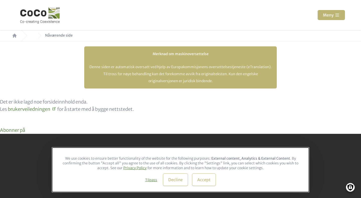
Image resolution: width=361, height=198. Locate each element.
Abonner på (12, 130)
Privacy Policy (135, 168)
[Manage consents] (350, 187)
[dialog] (180, 170)
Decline (175, 179)
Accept (204, 179)
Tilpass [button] (151, 180)
